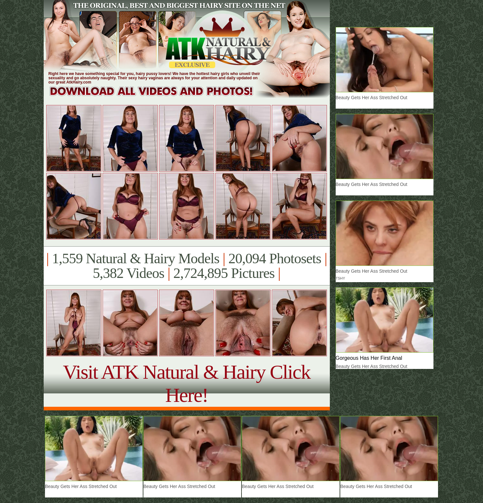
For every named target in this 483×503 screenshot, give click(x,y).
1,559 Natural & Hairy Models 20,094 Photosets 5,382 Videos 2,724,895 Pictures (186, 266)
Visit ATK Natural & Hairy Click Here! (186, 383)
